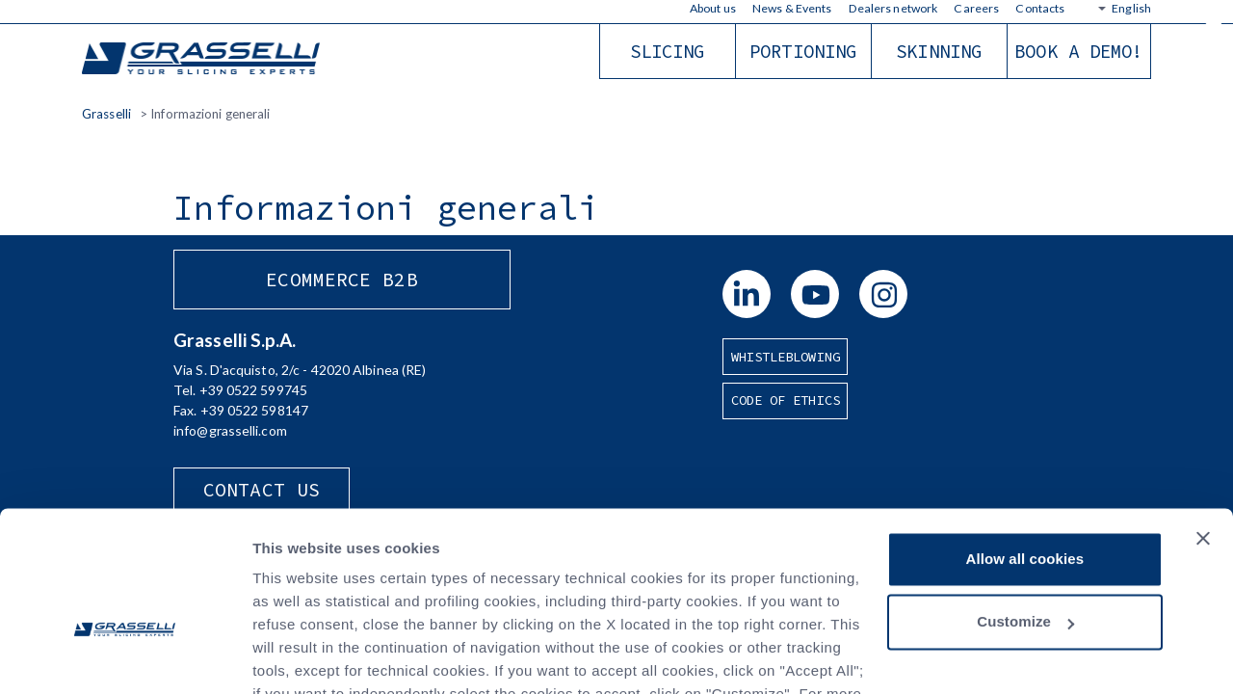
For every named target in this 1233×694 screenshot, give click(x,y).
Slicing (667, 51)
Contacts (1039, 8)
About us (713, 8)
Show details (297, 656)
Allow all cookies (1025, 445)
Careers (976, 8)
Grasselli (202, 59)
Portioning (802, 51)
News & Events (791, 8)
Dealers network (893, 8)
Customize (1025, 507)
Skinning (939, 51)
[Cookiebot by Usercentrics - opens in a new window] (124, 656)
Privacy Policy (520, 603)
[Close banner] (1203, 424)
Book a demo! (1078, 51)
